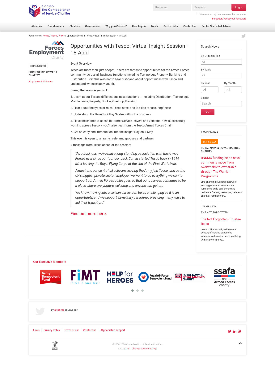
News (54, 35)
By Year (205, 83)
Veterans (48, 81)
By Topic (206, 69)
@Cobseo (59, 310)
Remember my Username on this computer (221, 14)
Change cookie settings (144, 348)
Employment (35, 81)
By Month (230, 83)
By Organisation (210, 56)
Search (205, 98)
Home (46, 35)
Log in (239, 7)
